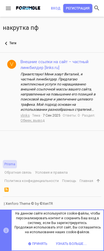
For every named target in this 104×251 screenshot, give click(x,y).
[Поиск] (96, 8)
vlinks (25, 115)
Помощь (69, 181)
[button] (8, 8)
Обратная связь (18, 172)
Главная (86, 181)
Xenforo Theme (29, 203)
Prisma (9, 164)
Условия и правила (51, 172)
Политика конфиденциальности (31, 181)
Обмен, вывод (33, 120)
